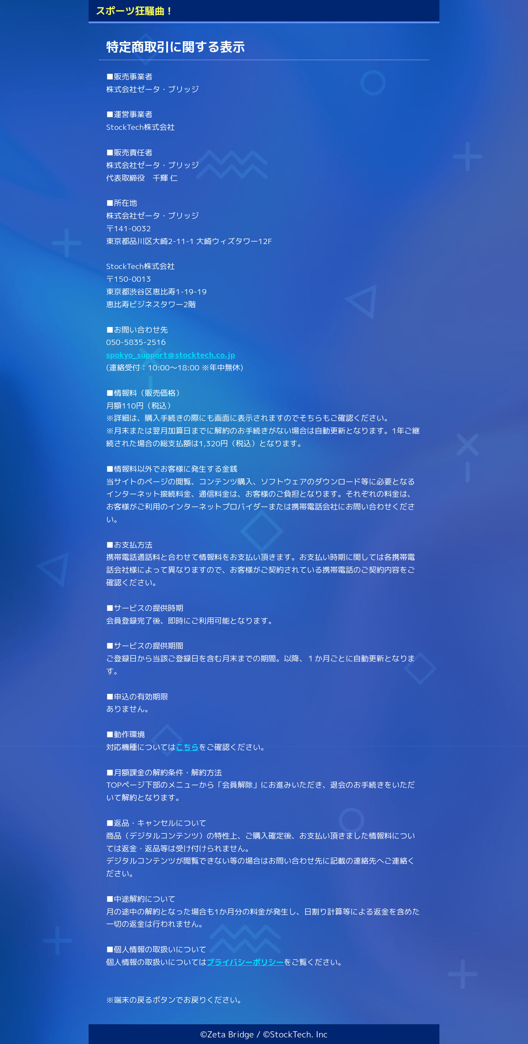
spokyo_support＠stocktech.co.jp (170, 354)
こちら (187, 747)
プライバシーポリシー (245, 962)
